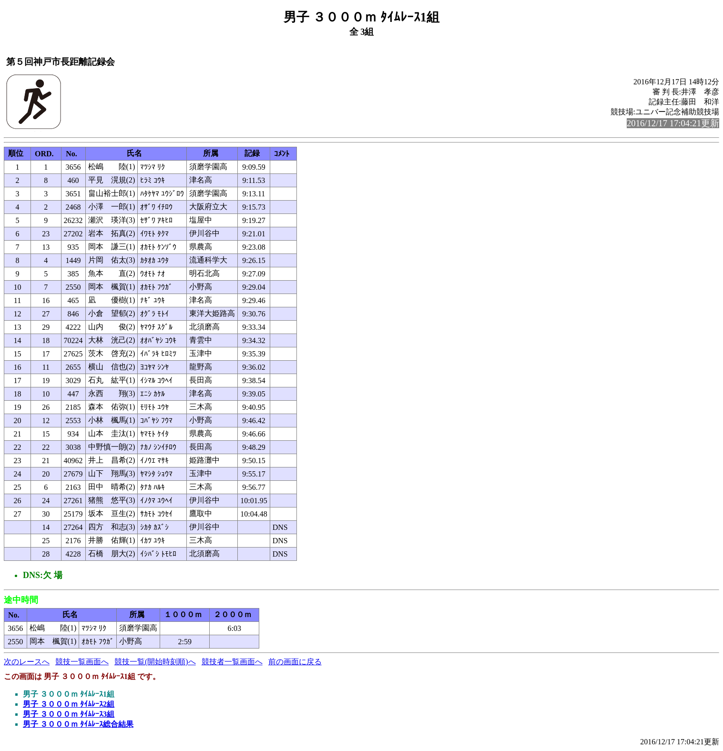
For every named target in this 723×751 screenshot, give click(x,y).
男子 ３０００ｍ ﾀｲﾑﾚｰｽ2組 (68, 704)
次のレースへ (27, 662)
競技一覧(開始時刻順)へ (155, 662)
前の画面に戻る (295, 662)
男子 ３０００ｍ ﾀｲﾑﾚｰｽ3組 (68, 714)
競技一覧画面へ (82, 662)
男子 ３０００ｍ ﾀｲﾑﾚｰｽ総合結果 (78, 724)
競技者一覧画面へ (232, 662)
